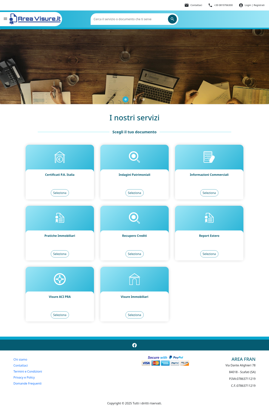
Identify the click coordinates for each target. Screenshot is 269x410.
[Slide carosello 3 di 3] (143, 99)
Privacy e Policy (24, 377)
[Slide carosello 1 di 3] (126, 99)
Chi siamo (20, 359)
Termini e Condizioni (27, 371)
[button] (5, 19)
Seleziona (60, 193)
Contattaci (20, 365)
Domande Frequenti (27, 383)
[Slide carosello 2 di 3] (134, 99)
